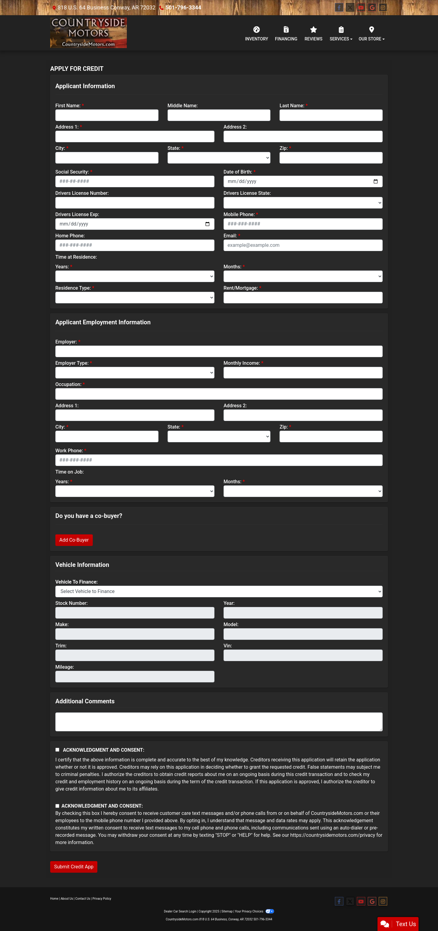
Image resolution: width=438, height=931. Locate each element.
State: (174, 148)
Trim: (61, 646)
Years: (62, 267)
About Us (67, 898)
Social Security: (72, 172)
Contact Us (82, 898)
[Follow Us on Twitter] (350, 7)
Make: (62, 624)
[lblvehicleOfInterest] (219, 591)
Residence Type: (73, 288)
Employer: (66, 342)
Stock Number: (71, 603)
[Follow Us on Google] (372, 7)
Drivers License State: (247, 193)
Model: (231, 624)
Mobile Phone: (239, 214)
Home (54, 898)
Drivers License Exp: (77, 214)
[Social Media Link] (383, 7)
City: (60, 148)
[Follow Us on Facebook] (339, 7)
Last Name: (292, 106)
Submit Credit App (73, 867)
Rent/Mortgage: (241, 288)
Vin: (228, 646)
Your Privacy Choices (254, 911)
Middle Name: (183, 106)
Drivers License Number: (82, 193)
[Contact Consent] (57, 806)
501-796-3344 (183, 7)
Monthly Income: (242, 363)
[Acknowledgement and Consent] (57, 750)
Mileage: (64, 667)
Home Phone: (70, 236)
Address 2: (235, 127)
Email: (230, 236)
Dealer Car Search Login (180, 911)
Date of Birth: (238, 172)
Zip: (284, 148)
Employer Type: (72, 363)
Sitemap (227, 911)
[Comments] (219, 721)
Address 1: (66, 127)
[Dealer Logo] (88, 33)
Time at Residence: (76, 257)
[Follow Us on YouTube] (361, 7)
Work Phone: (69, 450)
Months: (233, 267)
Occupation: (68, 384)
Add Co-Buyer (74, 540)
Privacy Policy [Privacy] (101, 898)
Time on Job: (69, 472)
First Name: (68, 106)
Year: (229, 603)
